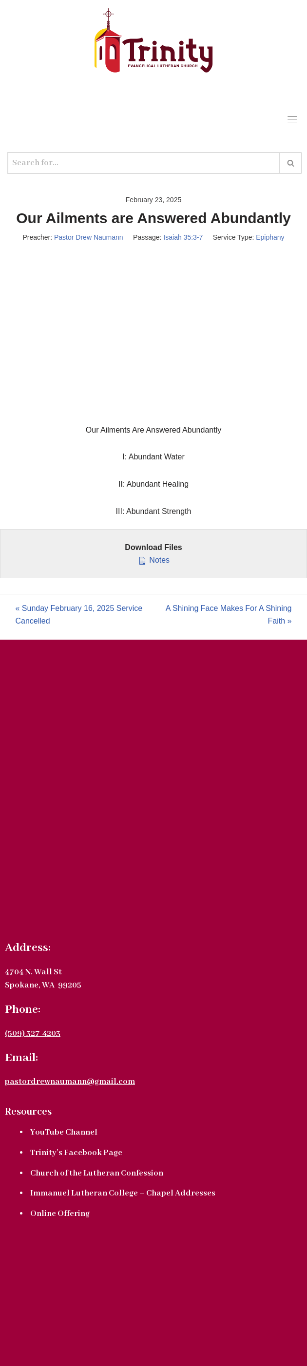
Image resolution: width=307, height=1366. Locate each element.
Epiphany (270, 237)
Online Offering (60, 1214)
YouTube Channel (63, 1132)
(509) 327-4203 (32, 1033)
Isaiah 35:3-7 (183, 237)
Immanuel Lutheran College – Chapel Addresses (122, 1193)
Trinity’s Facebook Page (76, 1153)
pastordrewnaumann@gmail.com (70, 1082)
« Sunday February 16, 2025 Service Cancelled (79, 614)
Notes (153, 559)
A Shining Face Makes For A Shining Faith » (229, 614)
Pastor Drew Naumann (88, 237)
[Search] (143, 163)
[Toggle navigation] (292, 119)
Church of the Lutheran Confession (96, 1173)
